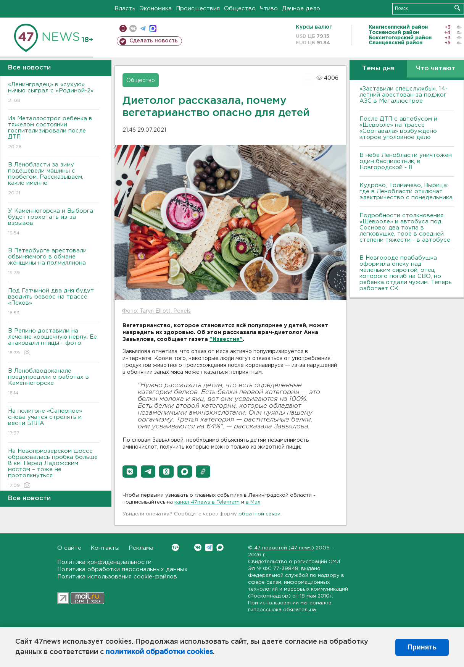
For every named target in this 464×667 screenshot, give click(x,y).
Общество (240, 8)
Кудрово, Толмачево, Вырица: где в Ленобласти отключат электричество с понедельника (406, 191)
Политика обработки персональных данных (122, 569)
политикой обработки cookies (159, 652)
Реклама (141, 548)
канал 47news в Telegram (207, 502)
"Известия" (226, 339)
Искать (457, 8)
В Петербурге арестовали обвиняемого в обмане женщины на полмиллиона (53, 262)
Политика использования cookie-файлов (117, 576)
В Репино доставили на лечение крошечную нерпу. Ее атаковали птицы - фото (53, 342)
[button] (129, 471)
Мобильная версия (123, 28)
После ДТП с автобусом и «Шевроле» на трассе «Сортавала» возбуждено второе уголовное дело (398, 128)
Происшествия (198, 8)
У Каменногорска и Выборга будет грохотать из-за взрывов (53, 222)
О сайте (69, 548)
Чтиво (269, 8)
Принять (422, 647)
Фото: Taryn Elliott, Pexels (156, 311)
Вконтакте (175, 547)
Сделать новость (153, 41)
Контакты (104, 548)
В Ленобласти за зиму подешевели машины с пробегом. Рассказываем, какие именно (53, 179)
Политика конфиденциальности (104, 562)
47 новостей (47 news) (284, 548)
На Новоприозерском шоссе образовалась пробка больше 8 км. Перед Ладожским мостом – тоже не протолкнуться (53, 469)
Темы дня (378, 68)
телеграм (143, 28)
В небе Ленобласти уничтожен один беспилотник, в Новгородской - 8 (405, 161)
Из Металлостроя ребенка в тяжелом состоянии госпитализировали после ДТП (53, 133)
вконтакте (133, 28)
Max (220, 547)
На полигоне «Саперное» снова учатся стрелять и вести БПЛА (53, 422)
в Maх (253, 502)
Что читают (435, 68)
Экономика (156, 8)
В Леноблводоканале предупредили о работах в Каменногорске (53, 382)
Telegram (209, 547)
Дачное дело (301, 8)
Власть (124, 8)
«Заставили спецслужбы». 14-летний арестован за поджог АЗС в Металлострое (403, 94)
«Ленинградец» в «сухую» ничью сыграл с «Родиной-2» (53, 93)
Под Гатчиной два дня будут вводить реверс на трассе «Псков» (53, 302)
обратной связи (259, 514)
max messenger (152, 28)
